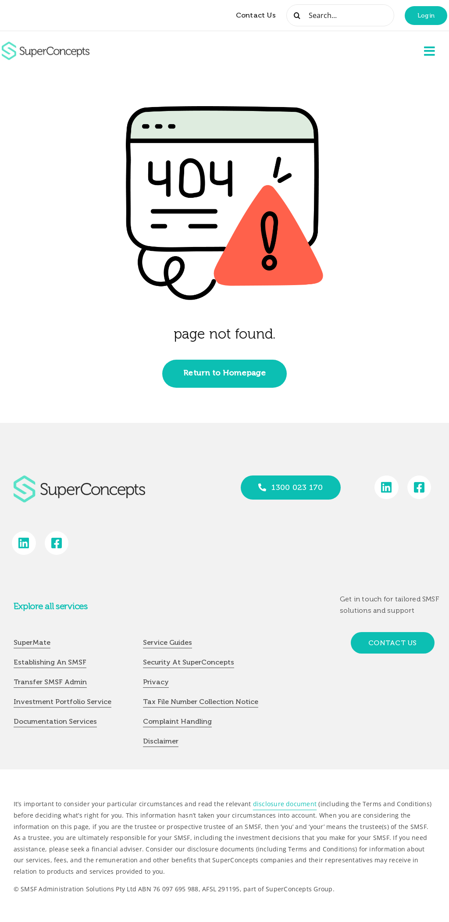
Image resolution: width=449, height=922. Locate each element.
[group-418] (45, 45)
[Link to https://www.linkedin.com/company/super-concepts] (386, 487)
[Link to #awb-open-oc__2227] (429, 51)
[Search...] (340, 15)
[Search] (297, 15)
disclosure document (285, 804)
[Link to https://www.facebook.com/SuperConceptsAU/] (419, 487)
